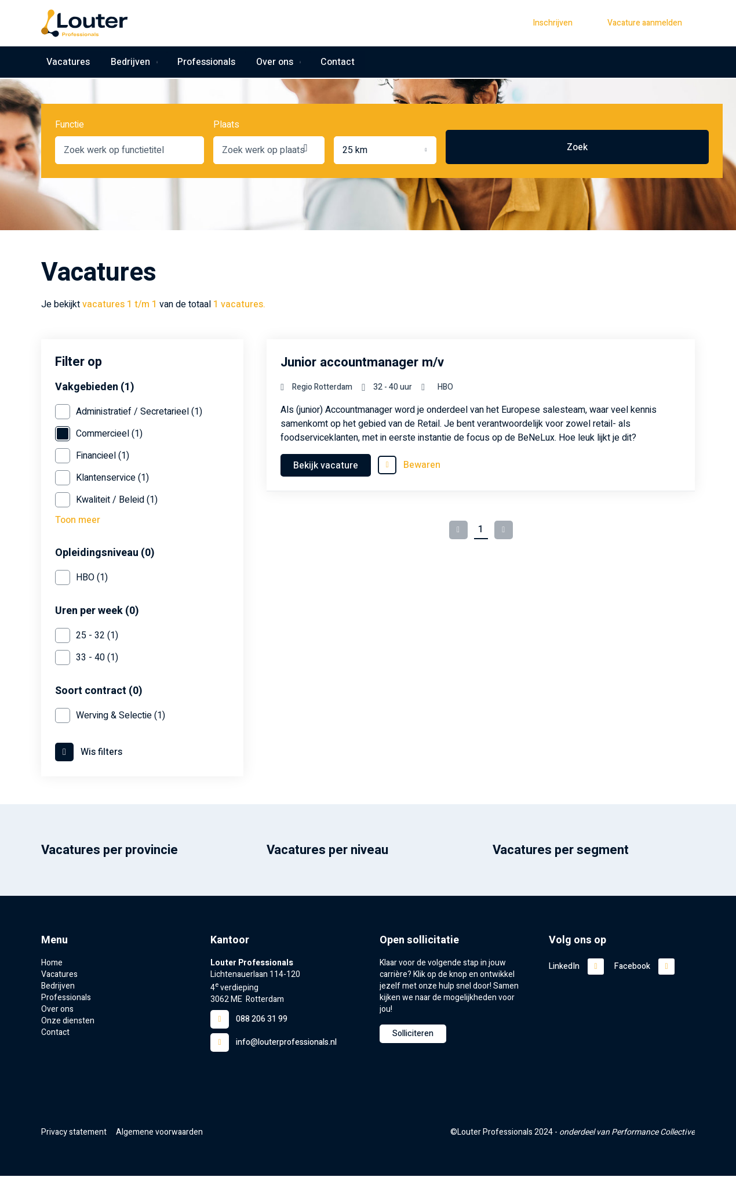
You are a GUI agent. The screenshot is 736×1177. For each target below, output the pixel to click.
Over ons (268, 63)
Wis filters (101, 753)
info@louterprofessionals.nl (286, 1043)
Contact (335, 63)
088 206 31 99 (261, 1020)
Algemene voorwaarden (159, 1133)
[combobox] (161, 147)
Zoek (656, 150)
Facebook (632, 967)
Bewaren (421, 465)
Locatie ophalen (477, 147)
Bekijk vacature (325, 466)
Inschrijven (553, 23)
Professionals (202, 63)
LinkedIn (564, 967)
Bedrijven (123, 63)
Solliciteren (412, 1035)
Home (52, 964)
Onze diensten (67, 1022)
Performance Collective (653, 1133)
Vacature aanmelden (644, 23)
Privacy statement (74, 1133)
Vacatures (63, 63)
